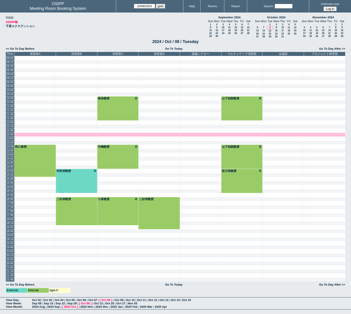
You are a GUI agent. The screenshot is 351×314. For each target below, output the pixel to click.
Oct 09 (118, 300)
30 (217, 36)
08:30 (10, 66)
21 (248, 30)
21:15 (10, 271)
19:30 (10, 243)
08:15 (10, 62)
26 (235, 33)
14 (248, 27)
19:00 (10, 235)
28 (248, 33)
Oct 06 (81, 300)
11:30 (10, 114)
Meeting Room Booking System (58, 8)
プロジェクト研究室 (325, 54)
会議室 (283, 54)
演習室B (76, 54)
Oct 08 (105, 300)
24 (223, 33)
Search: (269, 6)
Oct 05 (70, 300)
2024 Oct (70, 306)
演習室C (117, 54)
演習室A (35, 54)
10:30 (10, 98)
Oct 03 (47, 300)
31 (282, 36)
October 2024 (276, 17)
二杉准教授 (63, 199)
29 (210, 36)
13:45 (10, 150)
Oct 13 (164, 300)
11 (229, 27)
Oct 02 (36, 300)
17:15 (10, 207)
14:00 (10, 154)
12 (235, 27)
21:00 (10, 267)
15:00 (10, 170)
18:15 (10, 223)
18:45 (10, 231)
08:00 (10, 58)
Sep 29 (72, 303)
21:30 (10, 275)
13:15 (10, 142)
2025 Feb (131, 306)
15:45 (10, 182)
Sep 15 (48, 303)
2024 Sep (53, 306)
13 (242, 27)
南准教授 (118, 98)
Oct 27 (120, 303)
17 (223, 30)
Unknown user (330, 4)
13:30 (10, 146)
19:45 (10, 247)
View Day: (12, 300)
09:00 (10, 74)
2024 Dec (101, 306)
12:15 (10, 126)
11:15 (10, 110)
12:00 (10, 122)
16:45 (10, 199)
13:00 (10, 138)
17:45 (10, 215)
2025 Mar (146, 306)
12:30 (10, 130)
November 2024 (323, 17)
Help (192, 6)
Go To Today (174, 48)
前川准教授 (242, 171)
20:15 (10, 255)
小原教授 (118, 199)
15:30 (10, 178)
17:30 (10, 211)
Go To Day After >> (332, 48)
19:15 (10, 239)
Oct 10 (130, 300)
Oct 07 (92, 300)
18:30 (10, 227)
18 (229, 30)
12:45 (10, 134)
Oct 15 (186, 300)
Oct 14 (175, 300)
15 (210, 30)
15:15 (10, 174)
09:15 (10, 78)
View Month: (14, 306)
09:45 (10, 86)
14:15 (10, 158)
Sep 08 (36, 303)
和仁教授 (21, 146)
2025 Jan (116, 306)
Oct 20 (109, 303)
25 (229, 33)
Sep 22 (60, 303)
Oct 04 (59, 300)
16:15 (10, 190)
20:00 (10, 251)
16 (217, 30)
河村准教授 (76, 171)
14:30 (10, 162)
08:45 (10, 70)
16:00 (10, 186)
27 (242, 33)
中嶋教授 (118, 146)
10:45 (10, 102)
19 (235, 30)
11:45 (10, 118)
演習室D (159, 54)
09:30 (10, 82)
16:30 (10, 195)
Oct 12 (152, 300)
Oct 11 (141, 300)
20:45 (10, 263)
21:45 (10, 279)
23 (217, 33)
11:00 (10, 106)
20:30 (10, 259)
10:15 (10, 94)
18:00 (10, 219)
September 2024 (229, 17)
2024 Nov (86, 306)
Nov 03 (132, 303)
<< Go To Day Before (20, 48)
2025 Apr (161, 306)
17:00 (10, 203)
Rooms (212, 6)
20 (242, 30)
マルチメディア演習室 (242, 54)
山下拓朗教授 (242, 98)
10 (223, 27)
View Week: (14, 303)
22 (210, 33)
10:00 (10, 90)
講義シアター (200, 54)
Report (235, 6)
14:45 (10, 166)
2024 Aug (38, 306)
